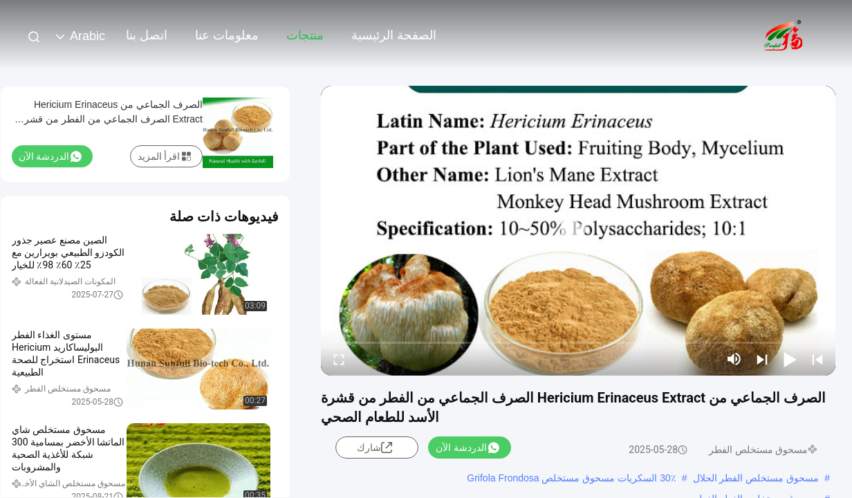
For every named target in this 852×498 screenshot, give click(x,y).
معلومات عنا (227, 35)
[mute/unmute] (734, 359)
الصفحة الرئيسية (393, 35)
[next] (762, 359)
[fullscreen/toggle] (339, 359)
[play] (578, 230)
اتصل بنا (146, 35)
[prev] (817, 359)
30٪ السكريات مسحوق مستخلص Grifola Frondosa (571, 477)
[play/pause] (790, 359)
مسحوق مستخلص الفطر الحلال (756, 477)
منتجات (305, 35)
